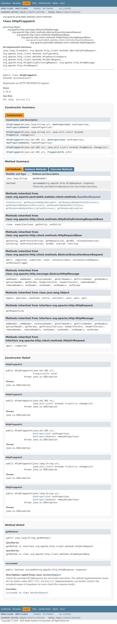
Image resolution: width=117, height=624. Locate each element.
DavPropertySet (62, 124)
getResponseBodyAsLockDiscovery (25, 205)
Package (16, 3)
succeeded (38, 183)
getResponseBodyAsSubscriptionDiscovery (30, 208)
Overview (6, 3)
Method (41, 12)
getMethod (38, 178)
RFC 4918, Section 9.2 (16, 99)
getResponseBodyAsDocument (40, 202)
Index (55, 3)
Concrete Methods (62, 169)
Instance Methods (35, 169)
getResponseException (70, 208)
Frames (37, 8)
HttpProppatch (14, 124)
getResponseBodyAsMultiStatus (65, 205)
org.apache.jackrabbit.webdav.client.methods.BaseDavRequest (59, 40)
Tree (34, 3)
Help (62, 3)
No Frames (48, 8)
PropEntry (12, 135)
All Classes (65, 8)
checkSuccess (13, 202)
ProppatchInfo (56, 152)
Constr (31, 12)
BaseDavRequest (22, 78)
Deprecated (45, 3)
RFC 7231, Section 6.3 (41, 581)
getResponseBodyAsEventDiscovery (78, 202)
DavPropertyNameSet (18, 127)
